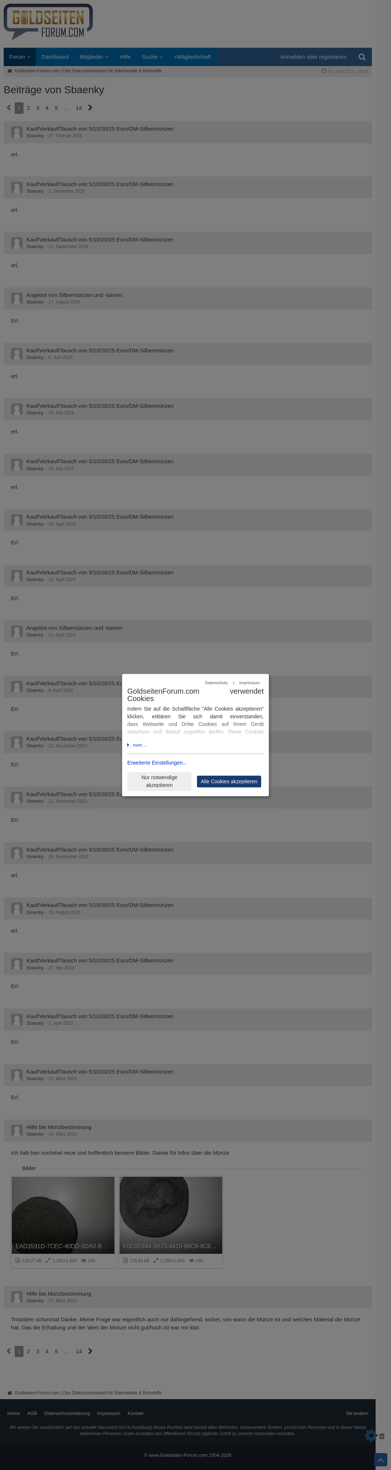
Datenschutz (216, 683)
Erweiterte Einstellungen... (157, 763)
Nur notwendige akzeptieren (159, 781)
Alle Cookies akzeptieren (229, 781)
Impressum (249, 683)
